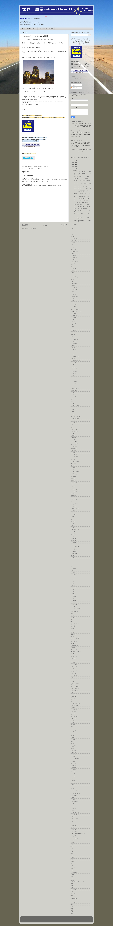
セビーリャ (73, 514)
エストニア (73, 334)
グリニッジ (73, 420)
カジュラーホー (74, 368)
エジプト (73, 332)
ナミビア (73, 595)
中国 (72, 891)
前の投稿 (64, 225)
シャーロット (34, 168)
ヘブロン (73, 724)
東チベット (73, 893)
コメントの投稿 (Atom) (30, 228)
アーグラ (73, 236)
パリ (72, 630)
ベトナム (73, 720)
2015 (73, 162)
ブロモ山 (73, 715)
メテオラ (73, 782)
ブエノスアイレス (75, 683)
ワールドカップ (74, 838)
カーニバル (73, 362)
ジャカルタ (73, 480)
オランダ (73, 358)
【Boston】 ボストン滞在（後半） (81, 196)
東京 (72, 895)
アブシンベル (74, 257)
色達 (72, 876)
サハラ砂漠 (73, 437)
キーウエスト (74, 390)
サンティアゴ (74, 448)
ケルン (72, 426)
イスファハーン (74, 293)
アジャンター (74, 246)
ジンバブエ (73, 495)
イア (72, 281)
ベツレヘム (73, 718)
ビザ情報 (73, 662)
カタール (73, 369)
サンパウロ (73, 458)
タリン (72, 527)
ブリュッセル (74, 709)
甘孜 (72, 853)
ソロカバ (73, 516)
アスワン (73, 248)
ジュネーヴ (73, 484)
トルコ (72, 581)
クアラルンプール (75, 405)
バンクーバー (74, 643)
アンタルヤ (73, 276)
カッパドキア (74, 371)
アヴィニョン (74, 240)
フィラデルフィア (75, 673)
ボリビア (73, 743)
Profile (29, 28)
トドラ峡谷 (73, 568)
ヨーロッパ (73, 799)
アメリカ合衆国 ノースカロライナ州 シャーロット (37, 166)
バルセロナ (73, 634)
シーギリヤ (73, 467)
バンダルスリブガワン (76, 651)
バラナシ (73, 628)
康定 (72, 863)
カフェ (72, 377)
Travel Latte (73, 233)
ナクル (72, 591)
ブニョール (73, 696)
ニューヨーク (74, 602)
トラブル (73, 578)
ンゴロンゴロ (74, 842)
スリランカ (73, 506)
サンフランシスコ (75, 461)
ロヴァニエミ (74, 831)
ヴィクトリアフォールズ (77, 311)
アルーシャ (73, 266)
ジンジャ (73, 493)
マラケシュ (73, 760)
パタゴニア (73, 617)
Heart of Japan (74, 231)
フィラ (72, 671)
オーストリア (74, 349)
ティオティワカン (75, 546)
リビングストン (74, 818)
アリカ (72, 264)
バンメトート (74, 656)
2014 (73, 164)
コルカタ (73, 433)
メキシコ (73, 773)
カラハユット (74, 381)
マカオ (72, 748)
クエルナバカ (74, 409)
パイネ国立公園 (74, 611)
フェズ (72, 681)
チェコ (72, 536)
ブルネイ (73, 713)
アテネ (72, 253)
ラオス (72, 807)
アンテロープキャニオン (77, 278)
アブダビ (73, 259)
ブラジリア (73, 698)
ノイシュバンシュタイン (77, 608)
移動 (39, 168)
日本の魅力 (73, 902)
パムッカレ (73, 625)
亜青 (72, 844)
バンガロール (74, 641)
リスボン (73, 816)
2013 (73, 166)
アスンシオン (74, 249)
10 (74, 224)
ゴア (72, 428)
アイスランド (74, 238)
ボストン (73, 739)
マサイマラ (73, 750)
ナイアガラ (73, 587)
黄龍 (72, 848)
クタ (72, 413)
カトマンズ (73, 373)
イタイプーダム (74, 296)
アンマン (73, 279)
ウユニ (72, 328)
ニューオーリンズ (75, 600)
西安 (72, 887)
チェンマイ (73, 542)
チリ (72, 544)
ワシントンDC (74, 840)
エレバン (73, 345)
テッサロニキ (74, 553)
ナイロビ (73, 589)
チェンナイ (73, 540)
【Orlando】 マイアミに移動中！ (81, 178)
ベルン (72, 733)
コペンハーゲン (74, 431)
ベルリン (73, 731)
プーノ (72, 677)
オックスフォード (75, 356)
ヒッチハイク (74, 664)
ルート (72, 823)
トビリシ (73, 572)
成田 (72, 883)
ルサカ (72, 827)
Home (23, 28)
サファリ (73, 439)
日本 (72, 900)
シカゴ (72, 473)
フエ (72, 679)
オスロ (72, 354)
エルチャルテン (74, 343)
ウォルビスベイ (74, 319)
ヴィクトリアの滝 (75, 309)
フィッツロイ (74, 670)
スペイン (73, 505)
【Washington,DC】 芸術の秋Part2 (81, 186)
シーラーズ (73, 469)
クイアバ (73, 407)
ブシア (72, 692)
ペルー (72, 726)
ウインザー (73, 313)
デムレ (72, 557)
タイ (72, 518)
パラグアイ (73, 626)
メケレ (72, 778)
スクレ (72, 501)
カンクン (73, 385)
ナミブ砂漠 (73, 596)
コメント (74, 87)
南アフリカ (73, 897)
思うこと (73, 867)
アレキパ (73, 274)
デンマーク (73, 563)
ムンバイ (73, 771)
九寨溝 (72, 861)
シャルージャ (74, 482)
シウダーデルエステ (75, 471)
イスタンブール (74, 291)
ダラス (72, 525)
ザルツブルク (74, 441)
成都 (72, 885)
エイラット (73, 330)
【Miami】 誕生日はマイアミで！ (81, 176)
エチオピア (73, 338)
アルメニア (73, 270)
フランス (73, 707)
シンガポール (74, 491)
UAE (72, 234)
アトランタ (73, 255)
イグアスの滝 (74, 287)
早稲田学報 (73, 889)
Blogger (85, 920)
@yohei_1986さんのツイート (78, 78)
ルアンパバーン (74, 821)
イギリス (73, 285)
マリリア (73, 761)
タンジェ (73, 533)
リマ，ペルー (74, 820)
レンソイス (73, 829)
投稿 (73, 85)
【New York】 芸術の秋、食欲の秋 (81, 206)
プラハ (72, 701)
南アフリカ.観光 (74, 898)
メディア (73, 780)
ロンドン (73, 837)
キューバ (73, 398)
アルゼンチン (74, 268)
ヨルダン (73, 803)
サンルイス (73, 463)
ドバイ (72, 570)
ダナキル (73, 521)
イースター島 (74, 283)
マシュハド (73, 752)
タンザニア (73, 531)
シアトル (73, 465)
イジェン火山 (74, 289)
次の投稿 (25, 225)
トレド (72, 583)
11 (74, 170)
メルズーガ (73, 784)
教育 (72, 859)
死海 (72, 868)
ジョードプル (74, 488)
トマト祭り (73, 574)
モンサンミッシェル (75, 793)
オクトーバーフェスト (76, 353)
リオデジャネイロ (75, 814)
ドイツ (72, 565)
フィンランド (74, 675)
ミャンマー (73, 767)
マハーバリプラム (75, 758)
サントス (73, 452)
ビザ (72, 660)
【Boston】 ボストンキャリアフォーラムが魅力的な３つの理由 (82, 201)
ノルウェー (73, 610)
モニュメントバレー (75, 790)
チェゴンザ (73, 538)
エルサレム (73, 341)
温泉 (72, 850)
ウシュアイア (74, 323)
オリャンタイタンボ (75, 360)
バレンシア (73, 640)
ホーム (44, 225)
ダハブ (72, 523)
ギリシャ (73, 401)
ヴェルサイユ (74, 317)
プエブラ (73, 685)
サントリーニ (74, 454)
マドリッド (73, 756)
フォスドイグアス (75, 690)
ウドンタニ (73, 324)
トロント (73, 585)
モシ (72, 786)
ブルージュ (73, 711)
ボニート (73, 741)
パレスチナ (73, 636)
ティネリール (74, 550)
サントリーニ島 (74, 456)
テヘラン (73, 555)
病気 (72, 904)
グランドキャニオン (75, 416)
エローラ (73, 347)
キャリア (73, 394)
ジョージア (73, 486)
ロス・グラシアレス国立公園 (78, 833)
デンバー (73, 561)
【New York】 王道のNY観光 (80, 208)
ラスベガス (73, 808)
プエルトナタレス (75, 688)
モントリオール (74, 795)
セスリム (73, 510)
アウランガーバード (75, 242)
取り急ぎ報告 (74, 872)
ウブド (72, 326)
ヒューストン (74, 666)
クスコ (72, 411)
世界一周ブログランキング (77, 882)
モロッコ (73, 791)
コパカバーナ (74, 429)
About (34, 28)
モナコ (72, 788)
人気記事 (73, 880)
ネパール (73, 606)
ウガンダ (73, 321)
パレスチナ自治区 (75, 638)
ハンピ (72, 653)
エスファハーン (74, 336)
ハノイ (72, 619)
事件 (72, 870)
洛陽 (72, 912)
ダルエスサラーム (75, 529)
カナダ (72, 375)
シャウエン (73, 478)
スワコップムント (75, 508)
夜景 (72, 910)
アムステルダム (74, 261)
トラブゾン (73, 576)
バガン (72, 613)
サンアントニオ (74, 443)
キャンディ (73, 396)
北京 (72, 908)
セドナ (72, 512)
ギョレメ (73, 399)
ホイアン (73, 735)
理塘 (72, 913)
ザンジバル (73, 445)
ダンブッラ (73, 535)
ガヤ (72, 379)
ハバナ (72, 621)
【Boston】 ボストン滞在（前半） (81, 198)
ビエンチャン (74, 658)
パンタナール (74, 649)
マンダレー (73, 765)
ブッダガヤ (73, 694)
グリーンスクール (75, 418)
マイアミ (73, 747)
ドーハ (72, 566)
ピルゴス (73, 668)
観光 (42, 168)
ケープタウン (74, 422)
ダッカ (72, 520)
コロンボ (73, 435)
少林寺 (72, 874)
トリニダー (73, 580)
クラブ (72, 415)
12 (74, 168)
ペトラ (72, 722)
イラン (72, 300)
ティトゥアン (74, 548)
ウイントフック (74, 315)
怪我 (72, 852)
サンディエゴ (74, 450)
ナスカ (72, 593)
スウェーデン (74, 499)
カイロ (72, 364)
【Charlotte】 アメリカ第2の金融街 (82, 184)
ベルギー (73, 728)
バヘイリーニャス (75, 623)
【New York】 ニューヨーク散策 (81, 204)
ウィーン (73, 308)
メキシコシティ (74, 775)
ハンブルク (73, 655)
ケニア (72, 424)
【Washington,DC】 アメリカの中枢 (82, 188)
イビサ (72, 298)
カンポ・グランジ (75, 388)
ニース (72, 598)
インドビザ (73, 306)
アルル (72, 272)
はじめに (73, 615)
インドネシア (74, 304)
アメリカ (28, 168)
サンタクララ (74, 446)
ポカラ (72, 737)
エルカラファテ (74, 339)
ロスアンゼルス (74, 835)
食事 (72, 878)
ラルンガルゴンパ (75, 812)
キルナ (72, 403)
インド (72, 302)
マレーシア (73, 763)
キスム (72, 392)
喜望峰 (72, 857)
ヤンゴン (73, 797)
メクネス (73, 777)
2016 (73, 160)
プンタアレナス (74, 716)
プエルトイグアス (75, 686)
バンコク (73, 647)
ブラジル (73, 700)
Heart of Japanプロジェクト (46, 28)
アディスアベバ (74, 251)
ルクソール (73, 825)
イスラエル (73, 294)
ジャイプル (73, 476)
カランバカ (73, 383)
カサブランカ (74, 366)
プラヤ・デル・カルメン (77, 703)
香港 (72, 865)
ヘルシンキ (73, 730)
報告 (72, 906)
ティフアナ (73, 551)
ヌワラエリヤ (74, 604)
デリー (72, 559)
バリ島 (72, 632)
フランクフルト (74, 705)
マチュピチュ (74, 754)
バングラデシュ (74, 645)
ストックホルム (74, 503)
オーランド (73, 351)
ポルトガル (73, 745)
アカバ (72, 244)
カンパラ (73, 386)
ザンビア (73, 459)
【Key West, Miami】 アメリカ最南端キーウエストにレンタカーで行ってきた (82, 173)
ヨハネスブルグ (74, 801)
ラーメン (73, 805)
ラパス (72, 810)
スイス (72, 497)
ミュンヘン (73, 769)
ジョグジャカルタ (75, 490)
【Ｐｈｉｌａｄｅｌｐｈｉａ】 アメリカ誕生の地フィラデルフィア (82, 191)
